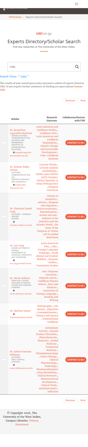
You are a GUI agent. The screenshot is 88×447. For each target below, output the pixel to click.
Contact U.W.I (75, 142)
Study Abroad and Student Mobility (47, 256)
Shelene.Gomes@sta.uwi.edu (21, 317)
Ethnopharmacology (47, 353)
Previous (70, 100)
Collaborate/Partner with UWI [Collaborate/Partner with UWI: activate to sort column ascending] (74, 119)
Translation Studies (47, 265)
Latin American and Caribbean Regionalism (47, 139)
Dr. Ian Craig (17, 245)
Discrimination (48, 211)
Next (83, 100)
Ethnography (44, 306)
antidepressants (48, 388)
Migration (52, 309)
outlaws (42, 202)
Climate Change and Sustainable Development (49, 149)
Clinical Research (47, 375)
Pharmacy (43, 340)
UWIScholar (15, 17)
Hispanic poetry (48, 277)
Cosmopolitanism (47, 312)
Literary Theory (48, 164)
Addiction (52, 391)
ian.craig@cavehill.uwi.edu (20, 264)
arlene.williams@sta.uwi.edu (21, 368)
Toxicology (51, 366)
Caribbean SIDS (48, 133)
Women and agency (47, 315)
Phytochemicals (48, 337)
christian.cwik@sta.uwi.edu (21, 225)
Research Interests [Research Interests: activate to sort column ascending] (52, 119)
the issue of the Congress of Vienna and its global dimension (47, 231)
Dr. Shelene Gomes (20, 310)
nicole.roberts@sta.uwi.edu (20, 294)
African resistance (47, 208)
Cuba (54, 246)
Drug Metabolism (47, 372)
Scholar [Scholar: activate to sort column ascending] (15, 119)
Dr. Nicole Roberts (20, 278)
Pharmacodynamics (47, 369)
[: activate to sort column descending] (4, 119)
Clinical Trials (49, 385)
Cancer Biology (48, 356)
